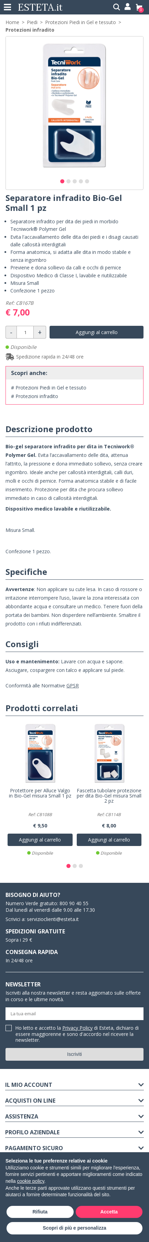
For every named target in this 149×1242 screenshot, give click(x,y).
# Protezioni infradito (34, 396)
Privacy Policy (77, 1028)
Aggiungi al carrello (97, 332)
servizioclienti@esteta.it (53, 919)
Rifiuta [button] (39, 1211)
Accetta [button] (109, 1211)
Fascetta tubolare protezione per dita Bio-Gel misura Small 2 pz (109, 796)
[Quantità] (25, 332)
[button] (62, 181)
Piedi (32, 22)
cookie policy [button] (30, 1181)
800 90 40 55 (74, 903)
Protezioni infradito (30, 29)
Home (12, 22)
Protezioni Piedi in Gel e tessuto (80, 22)
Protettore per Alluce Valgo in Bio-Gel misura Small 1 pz (40, 793)
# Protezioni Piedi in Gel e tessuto (48, 387)
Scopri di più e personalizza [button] (74, 1228)
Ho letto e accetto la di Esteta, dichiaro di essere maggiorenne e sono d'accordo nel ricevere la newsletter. (77, 1034)
